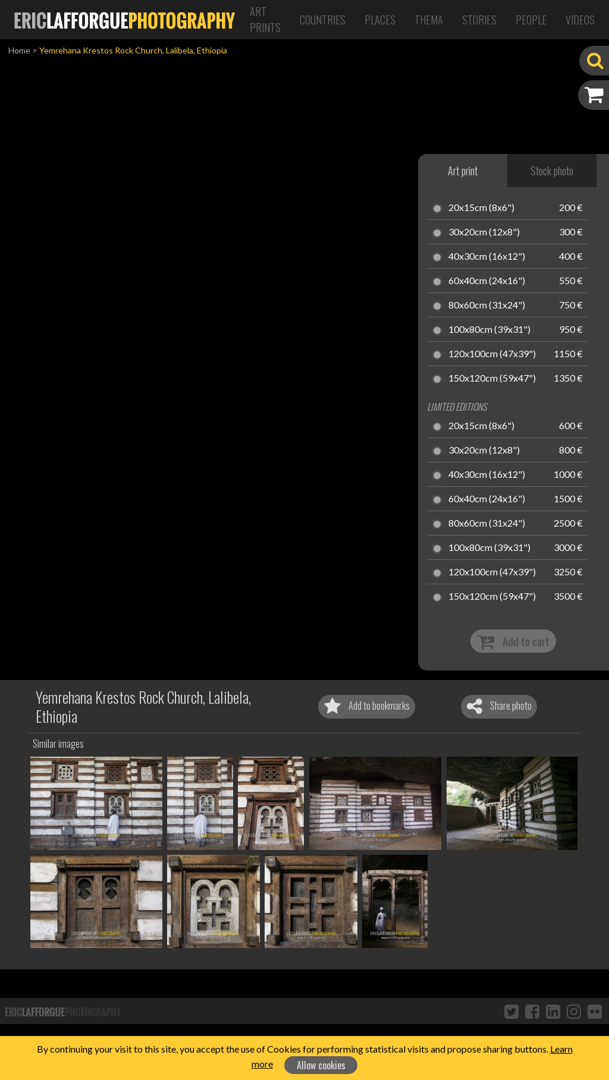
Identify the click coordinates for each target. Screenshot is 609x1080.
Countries (323, 19)
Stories (479, 19)
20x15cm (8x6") (481, 208)
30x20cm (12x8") (484, 232)
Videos (580, 19)
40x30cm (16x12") (486, 257)
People (531, 19)
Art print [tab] (463, 170)
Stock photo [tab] (551, 170)
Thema (429, 19)
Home (19, 50)
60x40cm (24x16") (486, 281)
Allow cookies (321, 1065)
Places (380, 19)
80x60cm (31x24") (486, 305)
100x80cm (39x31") (489, 330)
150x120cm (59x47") (492, 378)
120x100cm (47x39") (492, 354)
